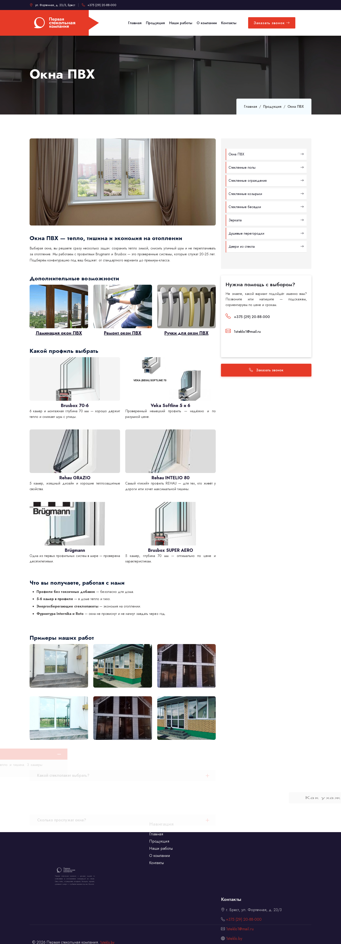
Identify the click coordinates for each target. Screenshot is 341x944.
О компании (159, 848)
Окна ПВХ (266, 154)
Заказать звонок (272, 22)
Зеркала (266, 220)
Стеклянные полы (266, 167)
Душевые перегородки (266, 233)
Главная (250, 106)
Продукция (272, 106)
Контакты (156, 855)
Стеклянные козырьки (266, 194)
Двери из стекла (266, 246)
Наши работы (161, 841)
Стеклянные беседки (266, 207)
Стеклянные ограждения (266, 180)
